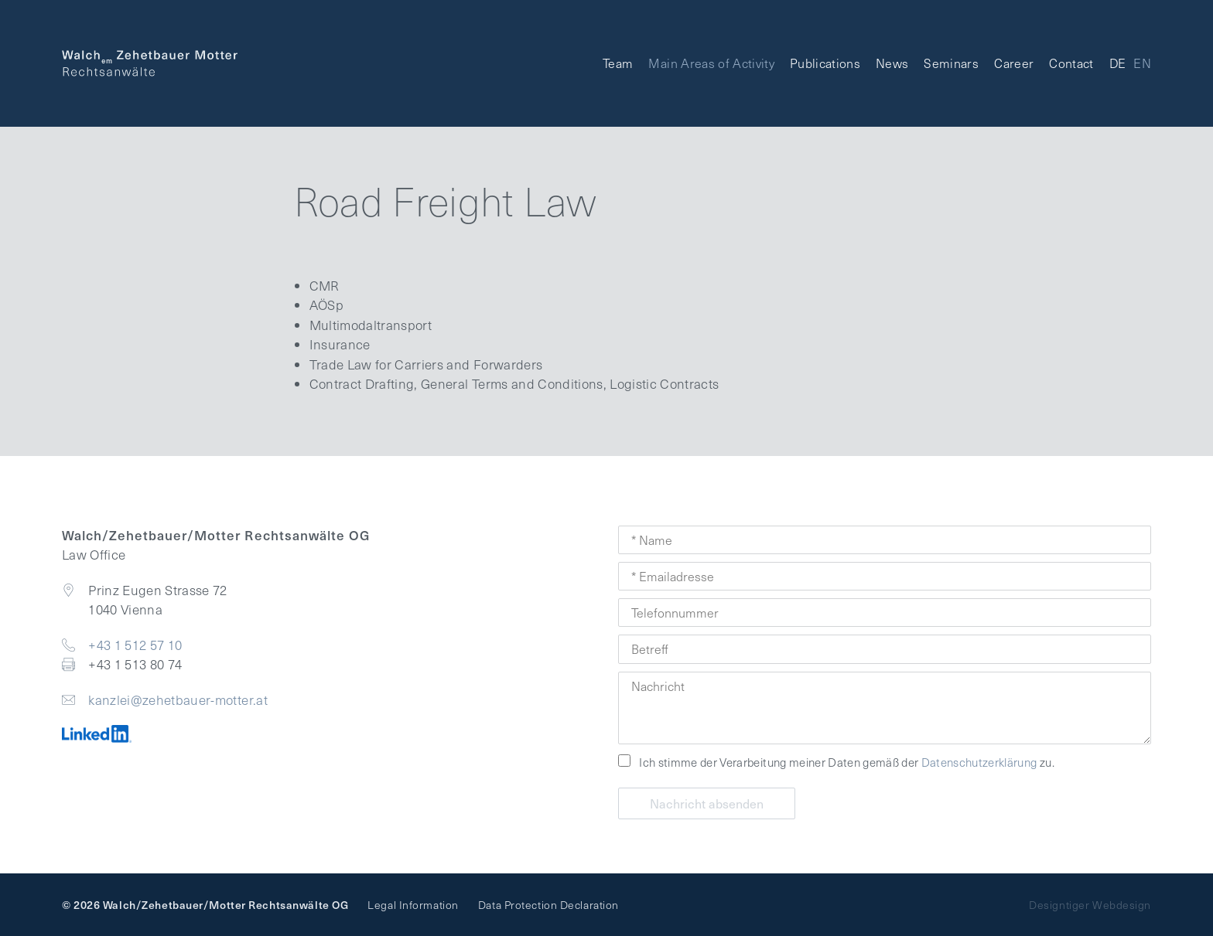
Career (1014, 63)
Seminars (951, 63)
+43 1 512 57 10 (135, 645)
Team (618, 63)
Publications (825, 63)
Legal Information (413, 904)
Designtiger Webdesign (1090, 904)
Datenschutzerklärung (979, 762)
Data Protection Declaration (548, 904)
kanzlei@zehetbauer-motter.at (178, 700)
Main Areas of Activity (711, 63)
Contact (1071, 63)
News (892, 63)
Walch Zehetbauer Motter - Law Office (149, 63)
